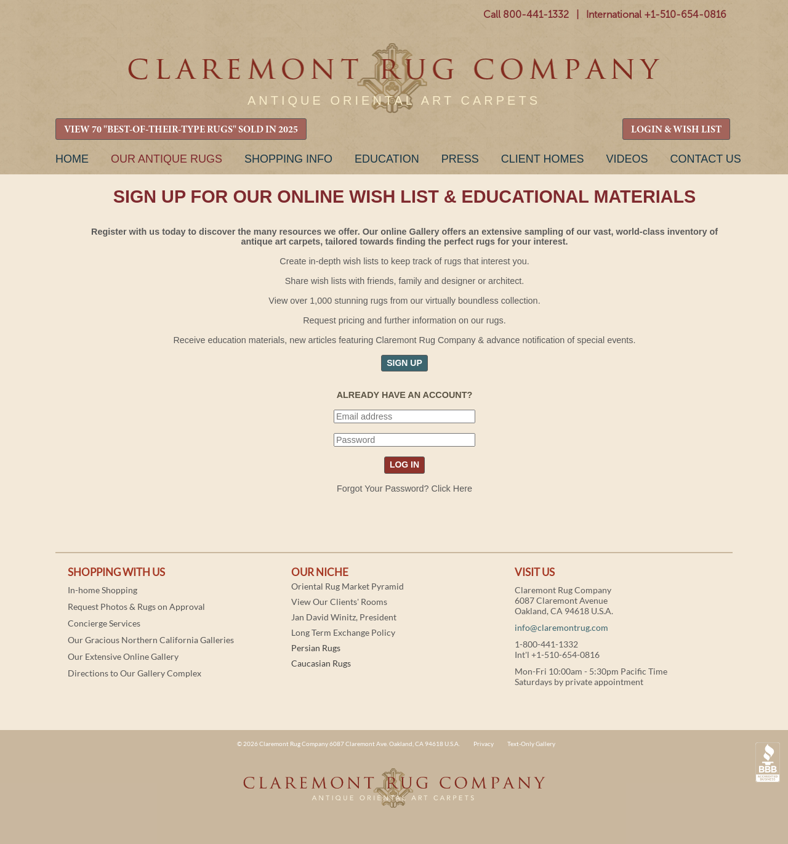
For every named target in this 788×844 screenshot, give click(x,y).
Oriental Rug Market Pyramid (347, 586)
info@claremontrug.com (561, 627)
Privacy (483, 743)
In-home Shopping (102, 590)
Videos (627, 159)
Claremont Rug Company (394, 78)
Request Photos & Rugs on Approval (136, 606)
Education (387, 159)
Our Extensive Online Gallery (123, 656)
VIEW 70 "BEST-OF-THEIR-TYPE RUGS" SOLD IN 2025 (181, 130)
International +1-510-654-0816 (656, 14)
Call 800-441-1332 (526, 14)
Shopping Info (288, 159)
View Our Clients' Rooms (339, 601)
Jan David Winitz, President (343, 617)
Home (72, 159)
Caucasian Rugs (321, 663)
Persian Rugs (315, 648)
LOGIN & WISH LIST (676, 130)
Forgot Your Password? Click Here (404, 488)
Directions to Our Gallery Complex (134, 673)
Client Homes (542, 159)
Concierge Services (104, 623)
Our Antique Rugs (166, 159)
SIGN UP (404, 363)
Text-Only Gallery (531, 743)
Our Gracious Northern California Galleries (151, 640)
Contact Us (705, 159)
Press (460, 159)
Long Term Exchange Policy (343, 632)
